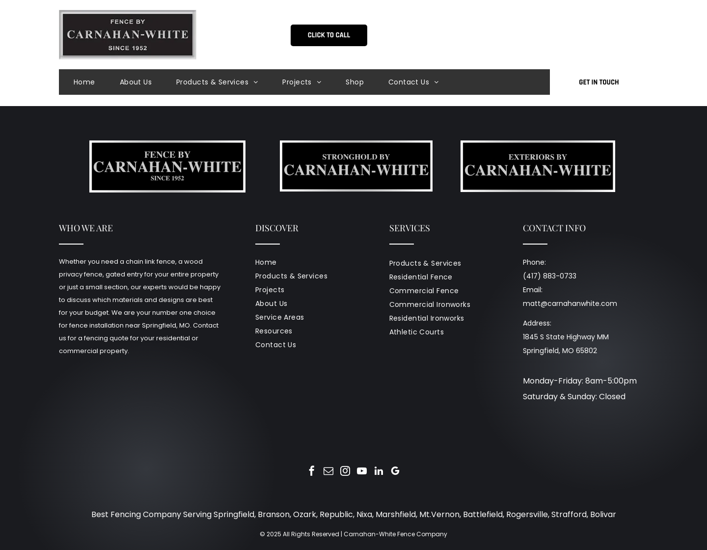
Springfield (234, 514)
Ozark (304, 514)
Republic (336, 514)
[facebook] (311, 472)
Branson (274, 514)
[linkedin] (378, 472)
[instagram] (345, 472)
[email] (328, 472)
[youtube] (361, 472)
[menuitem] (97, 82)
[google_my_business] (395, 472)
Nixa (364, 514)
